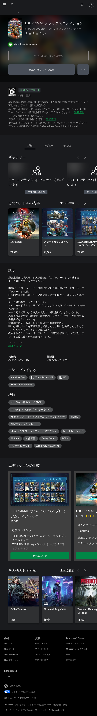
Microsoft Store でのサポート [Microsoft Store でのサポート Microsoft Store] (78, 649)
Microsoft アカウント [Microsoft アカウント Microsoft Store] (75, 643)
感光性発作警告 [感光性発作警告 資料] (41, 660)
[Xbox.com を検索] (12, 4)
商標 (65, 704)
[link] (23, 232)
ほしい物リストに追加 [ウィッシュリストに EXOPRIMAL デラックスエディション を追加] (41, 69)
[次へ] (85, 157)
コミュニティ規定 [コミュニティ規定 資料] (42, 654)
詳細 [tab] (30, 145)
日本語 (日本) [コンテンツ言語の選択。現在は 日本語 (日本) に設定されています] (15, 686)
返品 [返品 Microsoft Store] (68, 654)
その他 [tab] (67, 145)
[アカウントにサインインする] (91, 5)
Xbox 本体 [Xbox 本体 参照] (8, 643)
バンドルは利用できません (48, 55)
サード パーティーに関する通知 (19, 710)
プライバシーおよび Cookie (39, 704)
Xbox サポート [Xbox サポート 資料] (41, 643)
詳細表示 (15, 346)
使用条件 (57, 704)
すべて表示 (67, 203)
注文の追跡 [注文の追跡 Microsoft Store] (71, 660)
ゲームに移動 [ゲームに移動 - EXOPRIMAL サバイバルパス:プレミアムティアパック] (39, 555)
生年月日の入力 (36, 192)
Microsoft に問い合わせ (15, 704)
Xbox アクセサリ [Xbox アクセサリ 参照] (11, 660)
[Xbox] (9, 12)
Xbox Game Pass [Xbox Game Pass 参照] (11, 654)
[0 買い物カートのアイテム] (83, 5)
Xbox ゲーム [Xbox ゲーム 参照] (9, 649)
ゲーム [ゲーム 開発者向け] (7, 676)
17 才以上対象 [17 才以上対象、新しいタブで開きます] (29, 90)
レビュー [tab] (48, 145)
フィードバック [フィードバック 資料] (41, 649)
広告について (40, 710)
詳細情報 (79, 112)
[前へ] (78, 157)
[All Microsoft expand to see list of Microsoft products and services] (4, 5)
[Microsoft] (48, 3)
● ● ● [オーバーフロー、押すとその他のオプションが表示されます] (83, 69)
